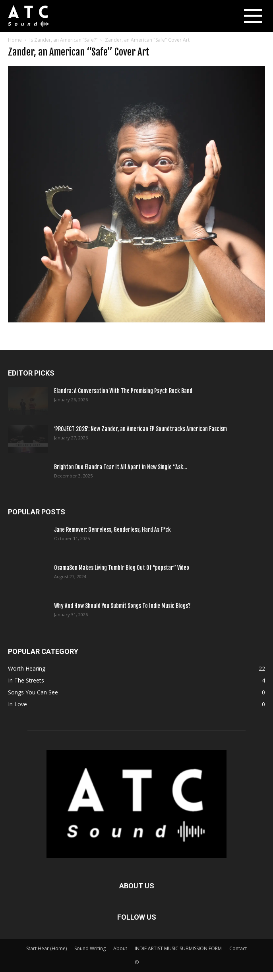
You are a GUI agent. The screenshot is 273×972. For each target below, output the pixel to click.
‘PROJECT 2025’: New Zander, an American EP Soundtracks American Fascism (140, 429)
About (120, 948)
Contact (238, 948)
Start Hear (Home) (46, 948)
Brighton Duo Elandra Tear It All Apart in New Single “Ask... (120, 467)
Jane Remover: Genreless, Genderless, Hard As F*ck (112, 529)
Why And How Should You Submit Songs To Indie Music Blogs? (122, 605)
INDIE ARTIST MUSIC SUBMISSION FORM (178, 948)
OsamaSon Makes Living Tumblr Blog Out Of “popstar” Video (121, 567)
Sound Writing (90, 948)
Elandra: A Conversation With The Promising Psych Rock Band (123, 390)
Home (15, 39)
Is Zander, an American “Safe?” (63, 39)
